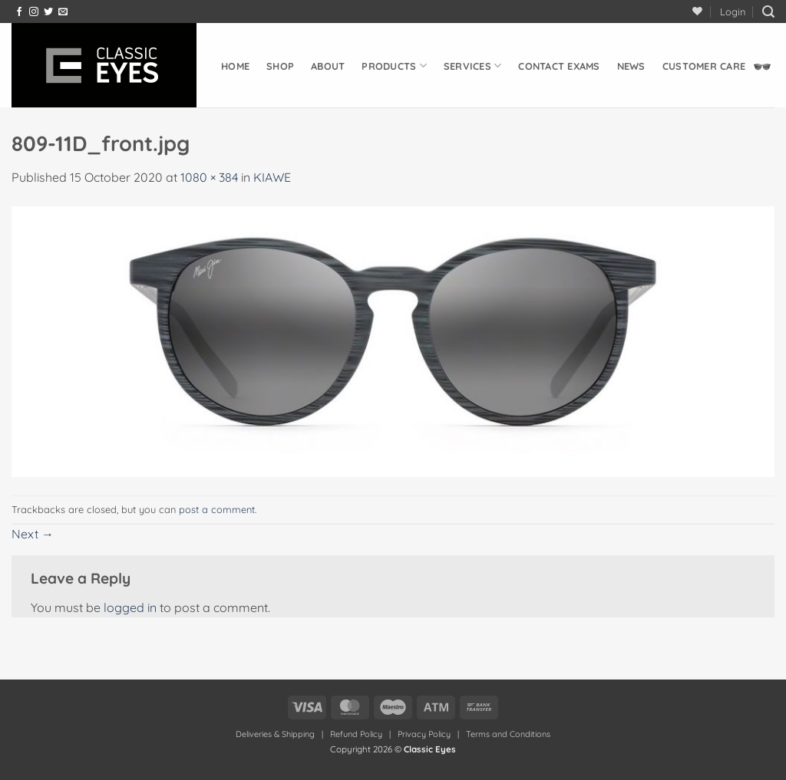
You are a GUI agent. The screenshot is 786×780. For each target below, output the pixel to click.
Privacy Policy (424, 734)
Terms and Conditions (508, 734)
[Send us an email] (63, 12)
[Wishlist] (697, 11)
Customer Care (703, 66)
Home (235, 66)
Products (394, 65)
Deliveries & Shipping (276, 734)
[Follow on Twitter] (48, 12)
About (328, 66)
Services (473, 65)
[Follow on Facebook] (19, 12)
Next (33, 533)
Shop (280, 66)
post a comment (217, 509)
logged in (130, 607)
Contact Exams (558, 66)
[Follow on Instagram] (33, 12)
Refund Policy (356, 734)
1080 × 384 (209, 177)
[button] (732, 11)
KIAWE (272, 177)
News (631, 66)
